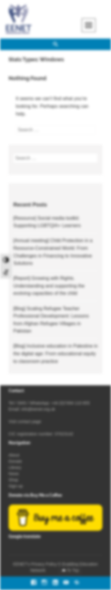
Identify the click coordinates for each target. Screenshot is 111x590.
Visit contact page (25, 421)
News (14, 473)
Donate (15, 461)
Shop (13, 479)
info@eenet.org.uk (38, 409)
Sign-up (16, 486)
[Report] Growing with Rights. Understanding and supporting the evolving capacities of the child (49, 286)
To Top (73, 570)
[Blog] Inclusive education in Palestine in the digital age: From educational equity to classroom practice (55, 353)
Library (15, 467)
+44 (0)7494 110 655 (70, 403)
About (14, 455)
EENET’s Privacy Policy (35, 564)
